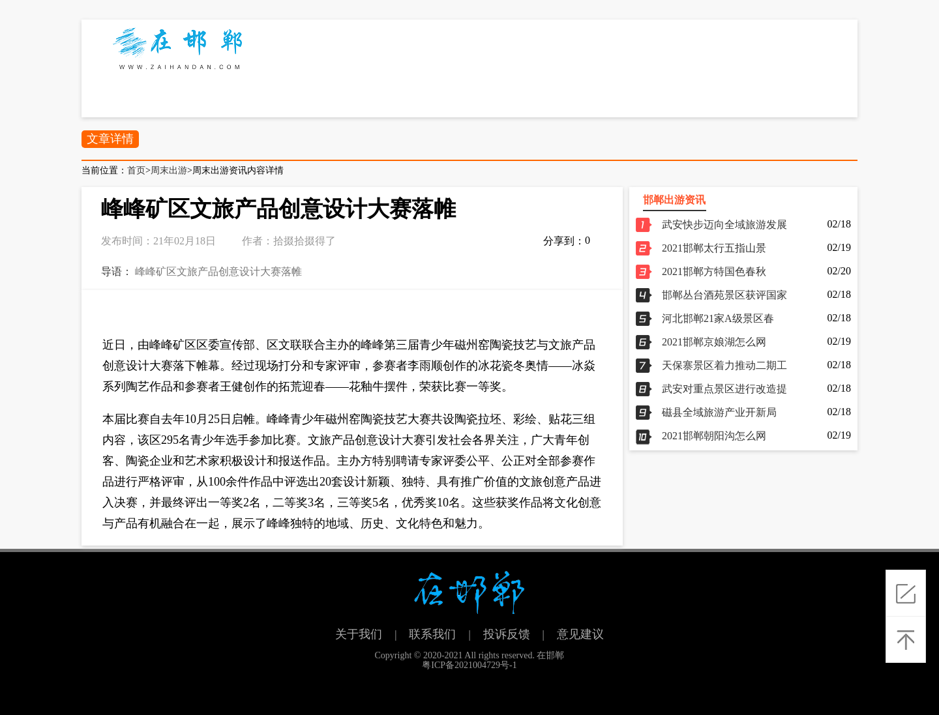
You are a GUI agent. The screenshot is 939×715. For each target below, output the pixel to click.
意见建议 (580, 634)
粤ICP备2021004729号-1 (469, 665)
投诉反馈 (506, 634)
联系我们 (432, 634)
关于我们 (358, 634)
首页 (136, 170)
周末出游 (169, 170)
